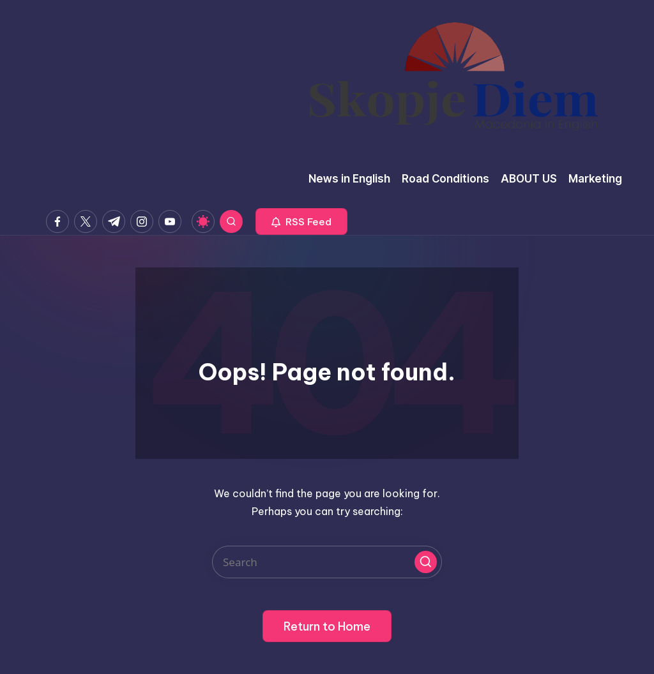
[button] (301, 221)
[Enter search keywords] (327, 562)
